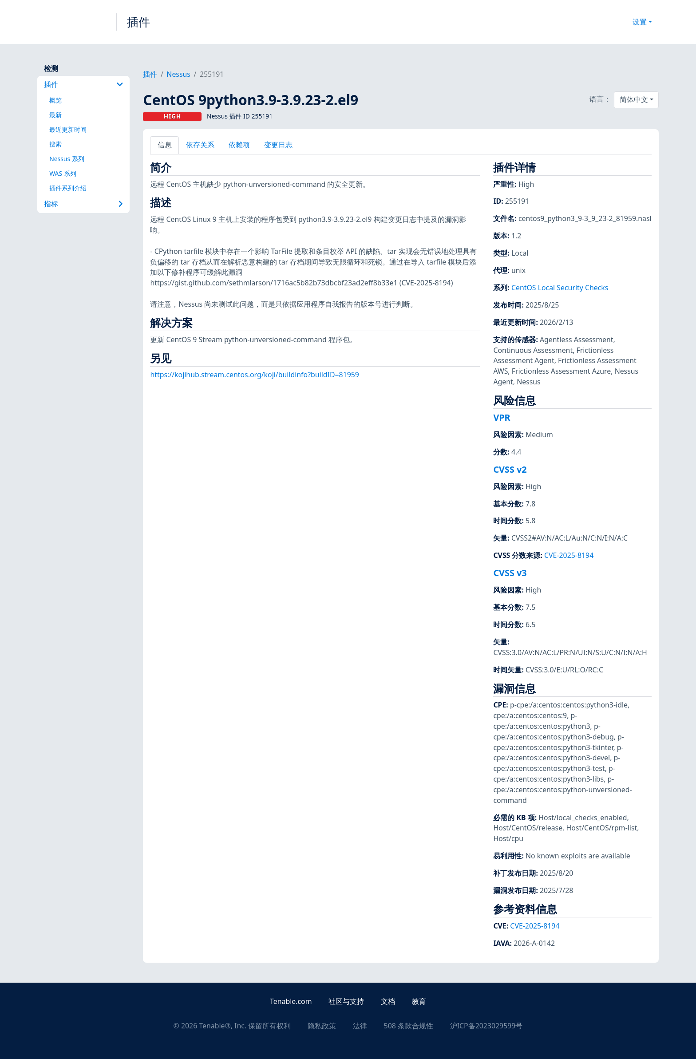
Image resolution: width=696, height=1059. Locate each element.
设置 (640, 22)
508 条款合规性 (408, 1026)
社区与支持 (346, 1001)
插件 (138, 22)
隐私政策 (322, 1026)
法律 (360, 1026)
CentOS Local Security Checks (559, 287)
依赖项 (239, 145)
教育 (419, 1001)
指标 (83, 204)
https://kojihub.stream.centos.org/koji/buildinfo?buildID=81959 (254, 374)
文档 (388, 1001)
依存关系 (200, 145)
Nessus (178, 74)
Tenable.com (291, 1001)
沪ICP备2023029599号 (486, 1026)
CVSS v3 (509, 573)
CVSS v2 (509, 469)
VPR (501, 417)
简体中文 (634, 99)
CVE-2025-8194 (568, 555)
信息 (165, 145)
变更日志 (278, 145)
